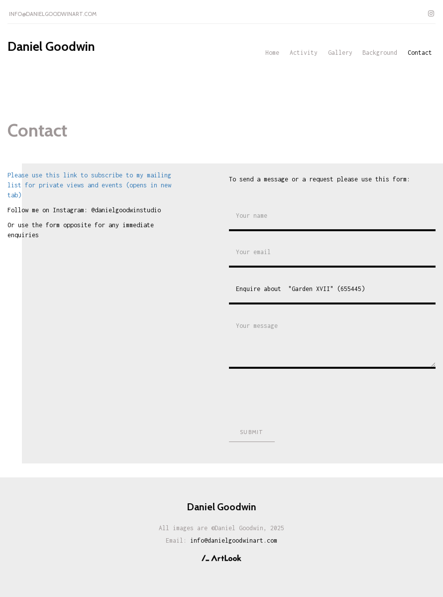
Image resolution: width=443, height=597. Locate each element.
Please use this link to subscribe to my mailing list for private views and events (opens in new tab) (89, 185)
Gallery (340, 52)
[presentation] (304, 395)
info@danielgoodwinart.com (53, 13)
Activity (304, 52)
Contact (420, 52)
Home (272, 52)
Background (379, 52)
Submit (251, 432)
